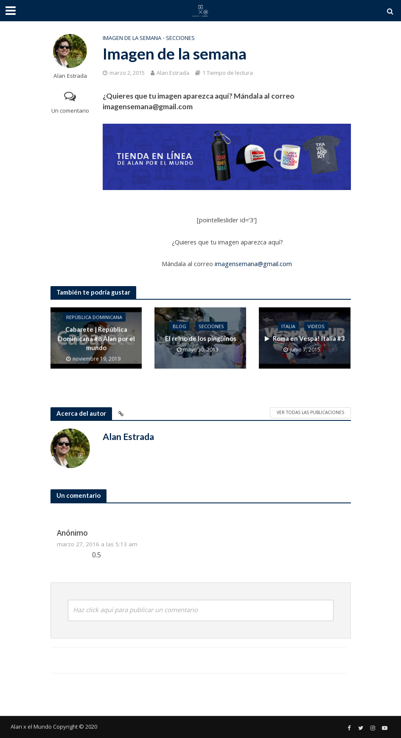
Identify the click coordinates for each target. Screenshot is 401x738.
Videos (315, 326)
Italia (288, 326)
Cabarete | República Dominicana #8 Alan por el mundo (96, 339)
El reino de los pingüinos (200, 338)
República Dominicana (94, 317)
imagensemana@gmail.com (253, 263)
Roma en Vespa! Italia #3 (305, 338)
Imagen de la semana (132, 38)
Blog (179, 326)
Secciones (180, 38)
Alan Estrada (70, 75)
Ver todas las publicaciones (310, 412)
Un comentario (70, 110)
